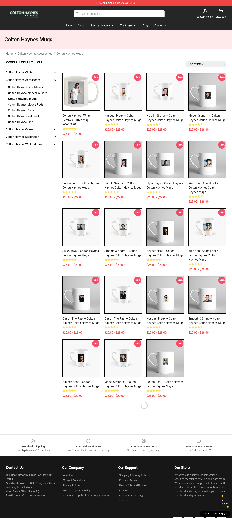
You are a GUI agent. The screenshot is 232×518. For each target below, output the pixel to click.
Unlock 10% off (225, 502)
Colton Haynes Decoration (22, 137)
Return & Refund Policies (133, 485)
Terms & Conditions (74, 480)
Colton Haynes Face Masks (25, 87)
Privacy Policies (71, 485)
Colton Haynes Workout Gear (24, 144)
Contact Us (125, 490)
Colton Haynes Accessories (35, 53)
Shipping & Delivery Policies (134, 475)
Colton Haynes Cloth (19, 72)
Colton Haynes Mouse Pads (25, 104)
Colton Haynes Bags (21, 110)
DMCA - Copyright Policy (76, 490)
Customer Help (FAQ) (131, 495)
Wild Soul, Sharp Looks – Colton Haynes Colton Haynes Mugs (204, 188)
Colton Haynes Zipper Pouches (27, 93)
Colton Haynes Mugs (69, 53)
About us (68, 475)
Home (9, 53)
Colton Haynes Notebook (24, 116)
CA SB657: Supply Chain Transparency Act (86, 495)
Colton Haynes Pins (20, 122)
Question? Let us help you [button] (215, 513)
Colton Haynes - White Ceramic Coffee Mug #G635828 (76, 120)
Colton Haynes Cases (19, 129)
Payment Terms (128, 480)
